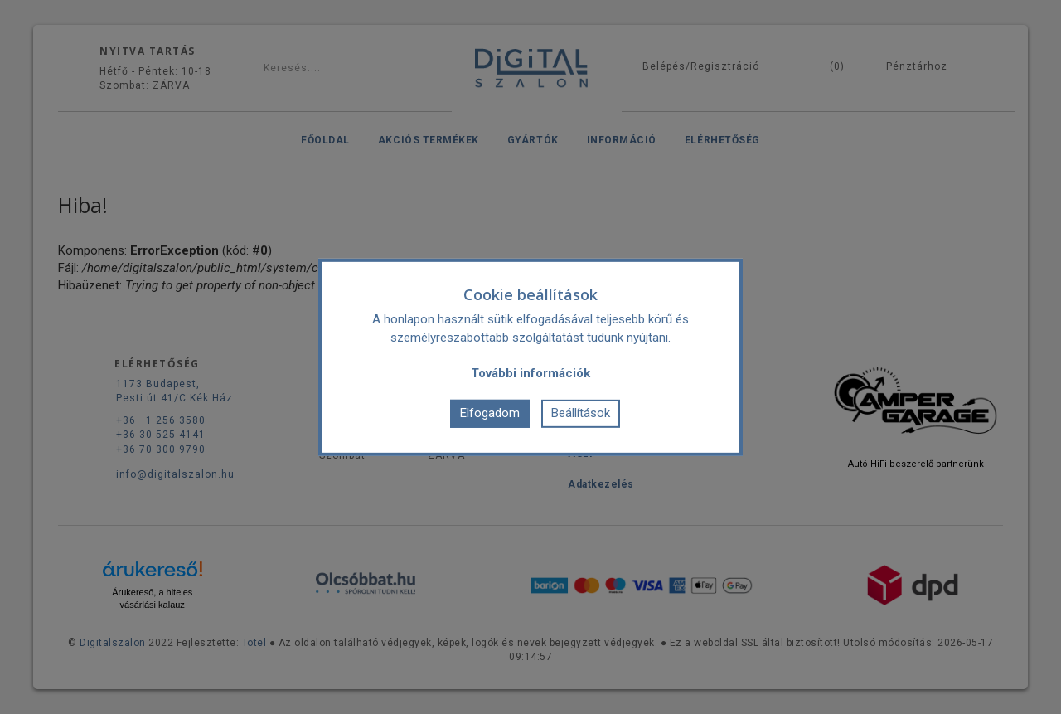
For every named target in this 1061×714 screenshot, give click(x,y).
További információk (530, 372)
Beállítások (580, 413)
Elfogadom (490, 413)
